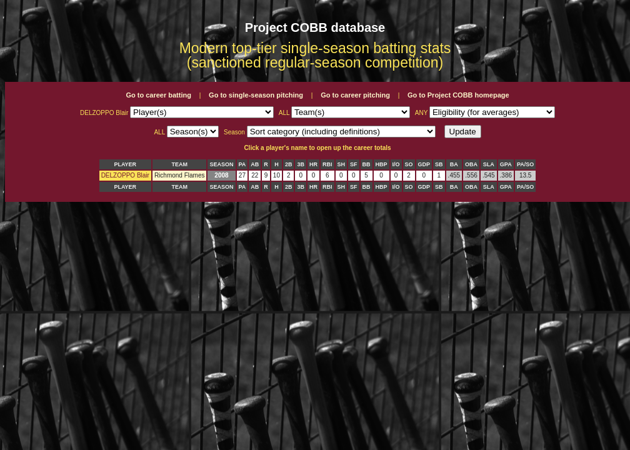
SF (354, 164)
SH (342, 164)
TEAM (179, 164)
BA (454, 164)
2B (288, 164)
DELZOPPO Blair (125, 175)
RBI (327, 164)
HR (313, 164)
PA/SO (525, 164)
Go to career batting (158, 95)
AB (255, 164)
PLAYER (125, 164)
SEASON (221, 164)
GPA (506, 164)
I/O (396, 164)
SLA (488, 164)
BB (366, 164)
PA (242, 164)
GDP (424, 164)
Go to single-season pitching (256, 95)
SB (439, 164)
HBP (382, 164)
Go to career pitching (355, 95)
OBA (471, 164)
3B (300, 164)
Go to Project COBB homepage (458, 95)
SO (409, 164)
